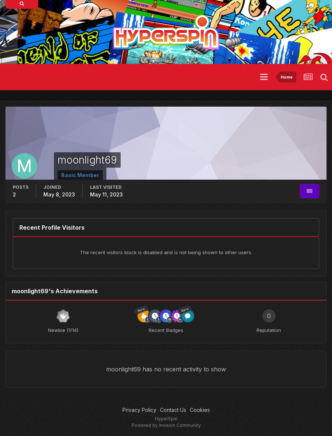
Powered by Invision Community (166, 425)
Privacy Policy (139, 410)
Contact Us (173, 410)
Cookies (200, 410)
